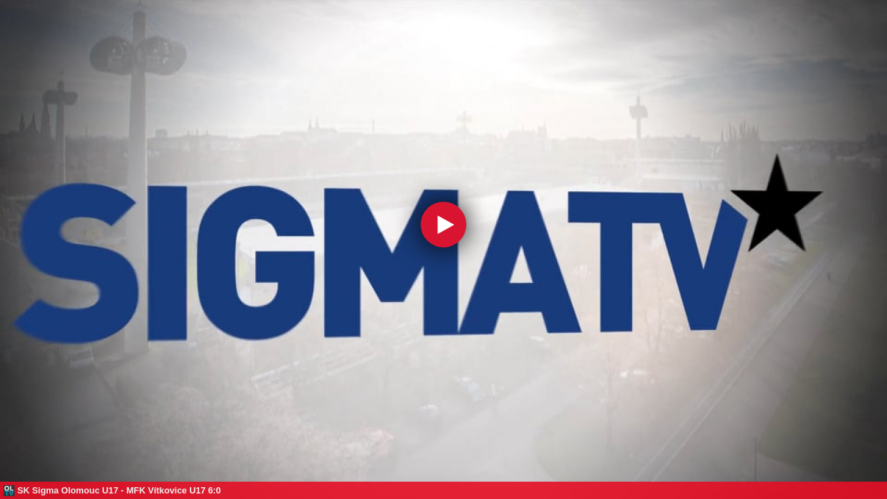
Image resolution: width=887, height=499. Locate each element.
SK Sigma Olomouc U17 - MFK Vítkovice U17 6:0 (119, 490)
